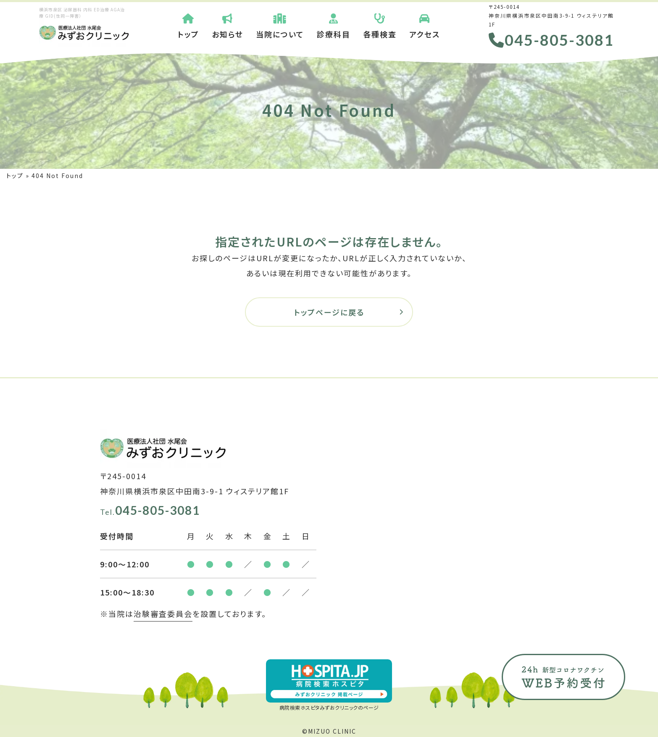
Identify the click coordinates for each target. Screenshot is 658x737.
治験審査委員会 (163, 613)
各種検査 (380, 25)
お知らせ (227, 25)
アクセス (424, 25)
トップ (188, 25)
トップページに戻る (329, 312)
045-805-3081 (551, 40)
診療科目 (333, 25)
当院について (280, 25)
